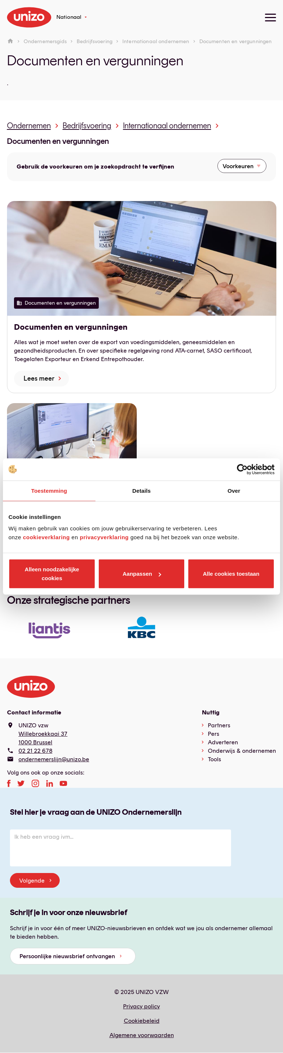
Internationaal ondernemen (155, 41)
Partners (219, 725)
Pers (213, 733)
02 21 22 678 (35, 750)
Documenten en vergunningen (58, 141)
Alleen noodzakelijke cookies (52, 573)
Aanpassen (142, 574)
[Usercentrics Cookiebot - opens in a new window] (242, 469)
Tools (214, 759)
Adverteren (223, 742)
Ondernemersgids (45, 41)
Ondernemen (29, 125)
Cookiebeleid (142, 1020)
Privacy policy (141, 1006)
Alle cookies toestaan (231, 574)
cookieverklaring (46, 537)
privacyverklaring (104, 537)
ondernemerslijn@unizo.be (53, 759)
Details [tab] (141, 490)
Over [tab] (233, 490)
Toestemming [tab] (49, 490)
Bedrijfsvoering (94, 41)
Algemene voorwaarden (141, 1035)
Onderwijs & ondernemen (242, 750)
